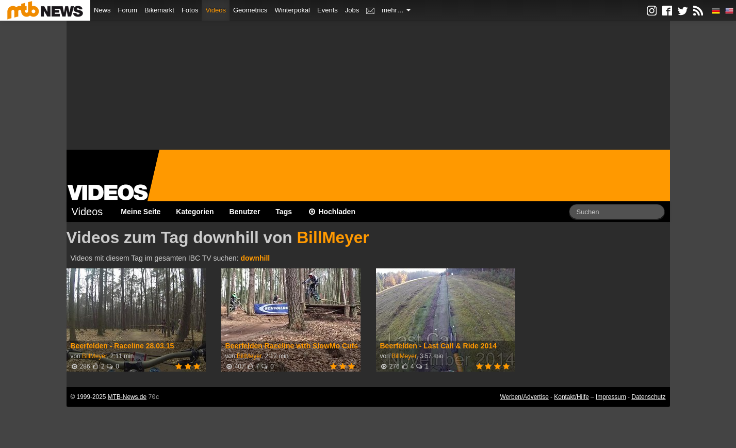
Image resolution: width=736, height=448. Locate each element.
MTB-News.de (127, 397)
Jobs (352, 10)
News (102, 10)
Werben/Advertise (524, 397)
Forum (128, 10)
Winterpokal (292, 10)
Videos (215, 10)
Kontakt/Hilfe (571, 397)
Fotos (190, 10)
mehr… (396, 10)
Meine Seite (140, 211)
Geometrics (250, 10)
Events (327, 10)
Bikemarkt (159, 10)
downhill (255, 258)
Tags (283, 211)
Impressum (611, 397)
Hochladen (331, 211)
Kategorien (195, 211)
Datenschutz (648, 397)
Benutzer (244, 211)
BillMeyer (333, 237)
